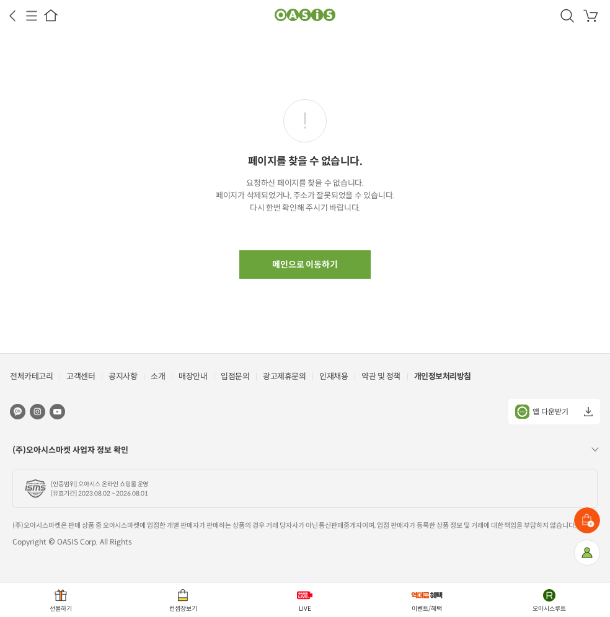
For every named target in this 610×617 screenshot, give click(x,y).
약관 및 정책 (380, 376)
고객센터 (80, 376)
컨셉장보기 (183, 609)
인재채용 (333, 376)
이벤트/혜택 (427, 609)
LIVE (305, 609)
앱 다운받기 (541, 412)
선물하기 (61, 609)
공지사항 (122, 376)
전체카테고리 (31, 376)
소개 (158, 376)
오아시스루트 (549, 609)
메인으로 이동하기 (305, 264)
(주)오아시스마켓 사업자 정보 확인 (70, 450)
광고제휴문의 (284, 376)
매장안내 (193, 376)
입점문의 (235, 376)
